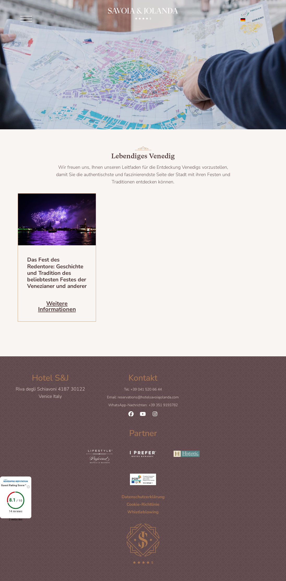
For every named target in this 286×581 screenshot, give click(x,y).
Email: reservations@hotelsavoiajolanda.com (143, 397)
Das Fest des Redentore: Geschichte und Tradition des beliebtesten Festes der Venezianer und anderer (57, 273)
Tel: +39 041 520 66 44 (143, 389)
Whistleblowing (143, 512)
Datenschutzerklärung (143, 496)
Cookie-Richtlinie (143, 504)
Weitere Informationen (57, 306)
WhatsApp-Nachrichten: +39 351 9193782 (143, 405)
